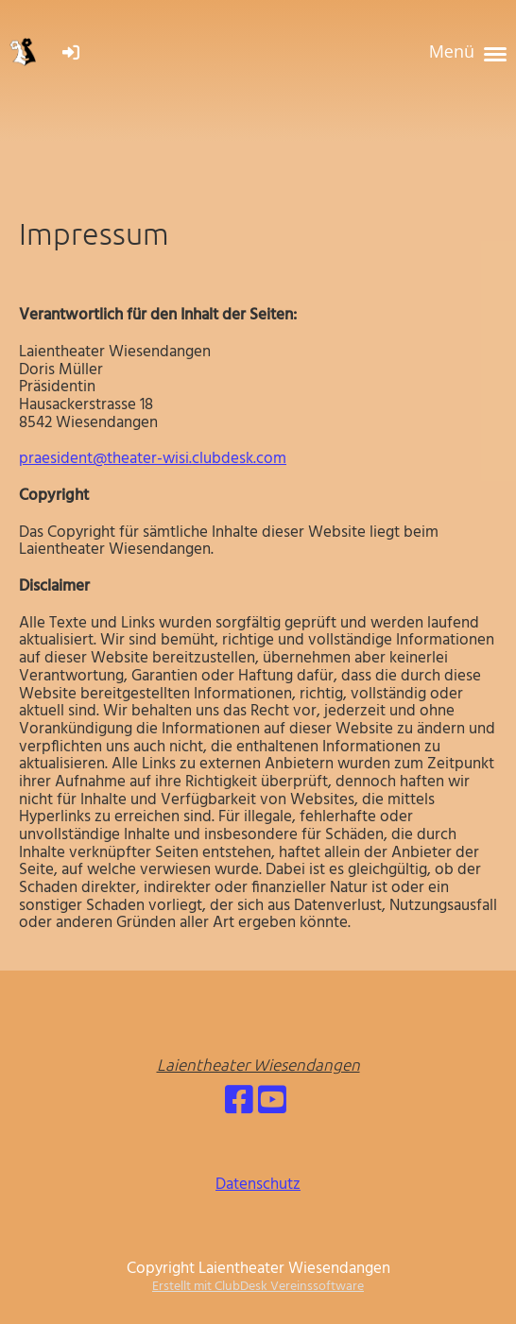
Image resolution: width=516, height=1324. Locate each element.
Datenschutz (258, 1184)
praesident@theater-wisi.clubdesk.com (152, 459)
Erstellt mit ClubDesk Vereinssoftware (258, 1287)
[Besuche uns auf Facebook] (239, 1103)
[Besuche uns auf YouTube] (272, 1103)
